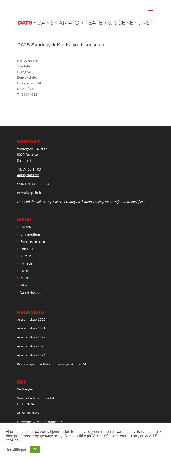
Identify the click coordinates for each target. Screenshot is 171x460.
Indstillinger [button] (16, 449)
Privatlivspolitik (29, 192)
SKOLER (26, 270)
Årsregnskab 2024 (31, 355)
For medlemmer (33, 241)
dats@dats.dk (28, 175)
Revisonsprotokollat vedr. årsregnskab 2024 (51, 364)
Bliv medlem (30, 234)
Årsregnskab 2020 (31, 319)
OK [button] (35, 449)
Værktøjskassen (32, 292)
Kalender (27, 278)
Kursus (25, 256)
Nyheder (27, 263)
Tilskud (26, 285)
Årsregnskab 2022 (31, 337)
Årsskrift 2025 (28, 413)
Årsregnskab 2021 (31, 328)
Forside (26, 227)
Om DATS (27, 248)
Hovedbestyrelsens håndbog (39, 422)
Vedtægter (25, 389)
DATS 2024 (25, 404)
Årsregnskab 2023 (31, 346)
